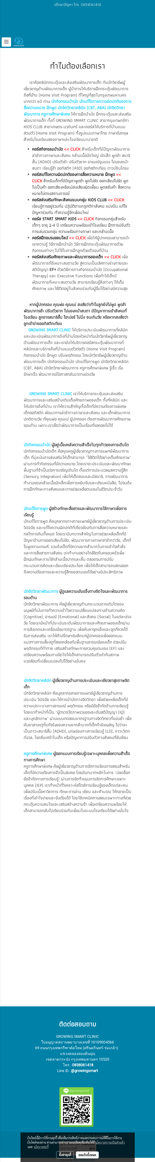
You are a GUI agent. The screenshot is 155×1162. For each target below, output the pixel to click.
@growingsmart (84, 1070)
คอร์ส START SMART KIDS (54, 218)
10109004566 (102, 1042)
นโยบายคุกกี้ (41, 1147)
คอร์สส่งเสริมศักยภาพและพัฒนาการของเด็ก (67, 256)
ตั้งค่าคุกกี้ (65, 1155)
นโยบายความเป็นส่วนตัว (110, 1142)
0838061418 (82, 1065)
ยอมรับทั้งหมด (87, 1155)
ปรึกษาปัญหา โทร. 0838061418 (77, 4)
